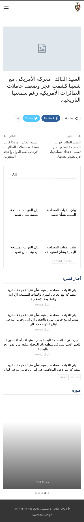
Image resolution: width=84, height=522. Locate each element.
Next (58, 260)
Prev (70, 260)
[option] (42, 444)
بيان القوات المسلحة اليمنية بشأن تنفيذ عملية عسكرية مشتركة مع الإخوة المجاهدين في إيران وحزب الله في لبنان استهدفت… (42, 370)
